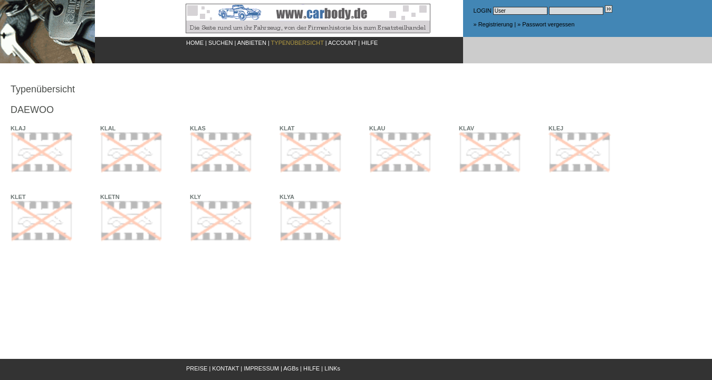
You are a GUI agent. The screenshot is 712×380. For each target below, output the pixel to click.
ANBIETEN (251, 43)
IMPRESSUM (261, 368)
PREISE (196, 368)
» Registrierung (493, 24)
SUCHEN (220, 43)
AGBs (291, 368)
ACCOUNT (342, 43)
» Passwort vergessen (545, 24)
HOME (195, 43)
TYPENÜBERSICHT (297, 43)
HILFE (369, 43)
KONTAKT (225, 368)
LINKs (332, 368)
